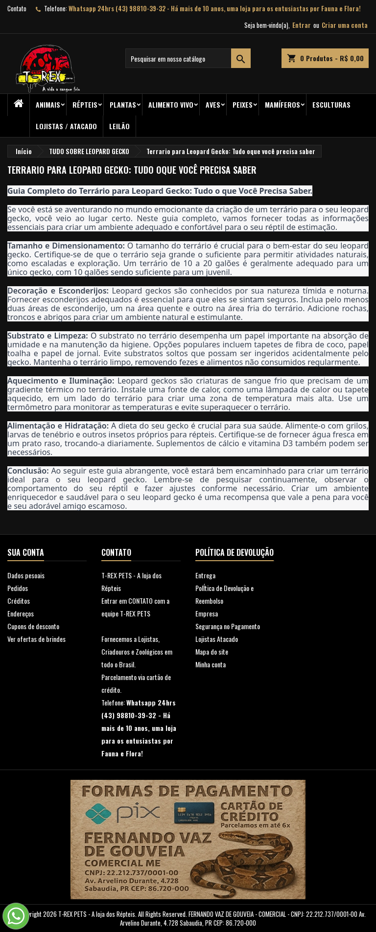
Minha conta (210, 664)
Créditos (18, 600)
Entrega (205, 575)
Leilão (119, 126)
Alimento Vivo (170, 104)
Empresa (206, 613)
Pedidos (17, 588)
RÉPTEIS (84, 104)
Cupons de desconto (33, 626)
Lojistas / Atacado (66, 126)
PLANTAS (123, 104)
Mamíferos (282, 104)
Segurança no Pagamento (227, 626)
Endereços (20, 613)
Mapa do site (211, 651)
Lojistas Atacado (216, 639)
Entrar (301, 25)
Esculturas (331, 104)
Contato (16, 8)
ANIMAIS (48, 104)
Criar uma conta (345, 25)
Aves (213, 104)
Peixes (243, 104)
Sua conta (25, 552)
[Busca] (188, 58)
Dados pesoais (26, 575)
